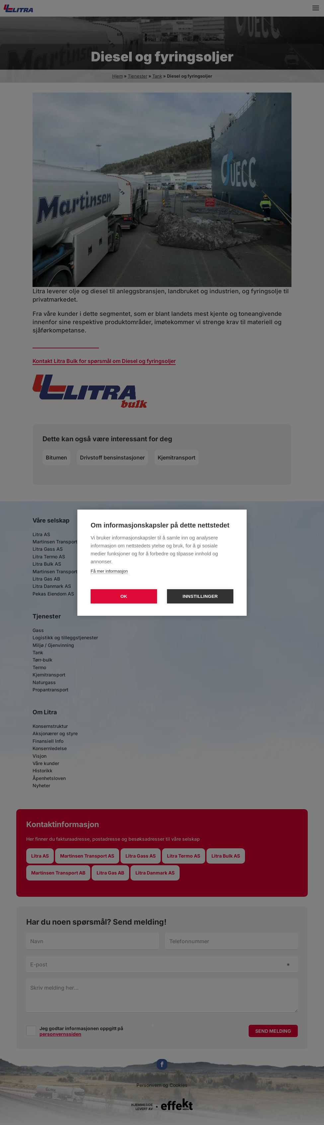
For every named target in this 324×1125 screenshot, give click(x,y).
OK (124, 596)
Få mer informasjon (109, 571)
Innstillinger (200, 596)
